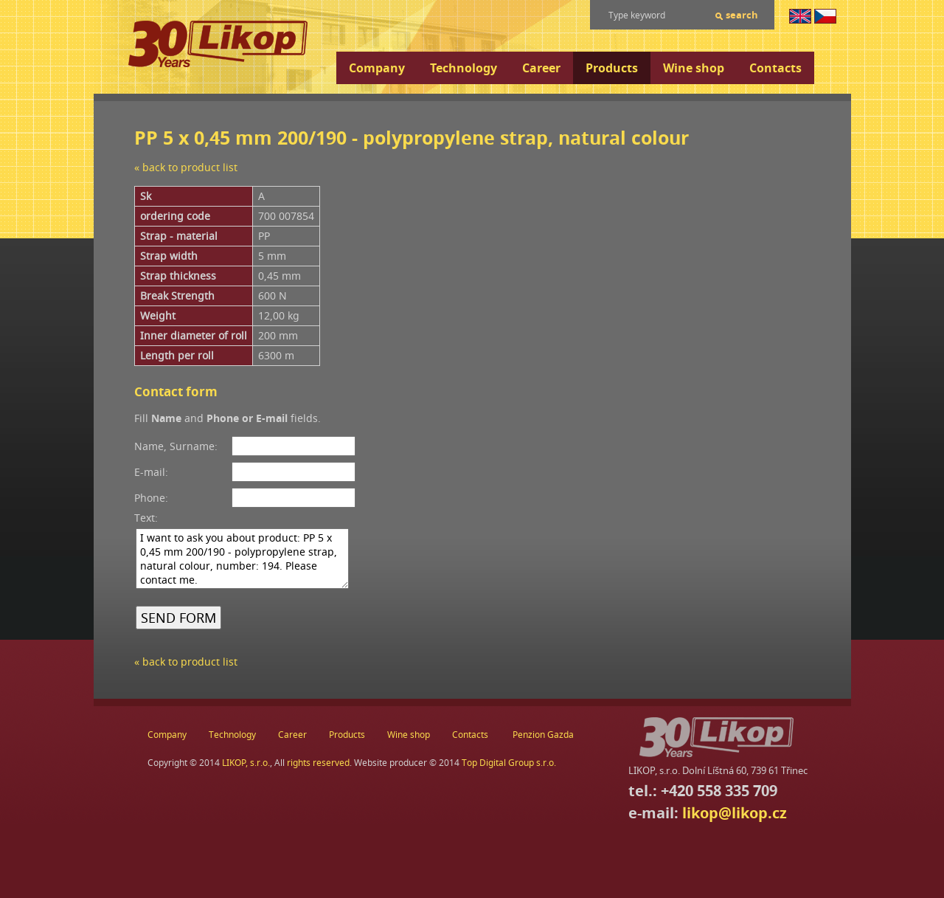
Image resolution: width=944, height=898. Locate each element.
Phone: (151, 498)
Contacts (775, 68)
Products (612, 68)
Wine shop (693, 68)
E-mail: (151, 472)
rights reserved (318, 762)
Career (541, 68)
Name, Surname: (176, 446)
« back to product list (185, 167)
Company (377, 68)
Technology (463, 68)
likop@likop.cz (734, 813)
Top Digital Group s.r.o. (509, 762)
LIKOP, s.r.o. (246, 762)
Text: (146, 518)
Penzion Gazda (543, 734)
